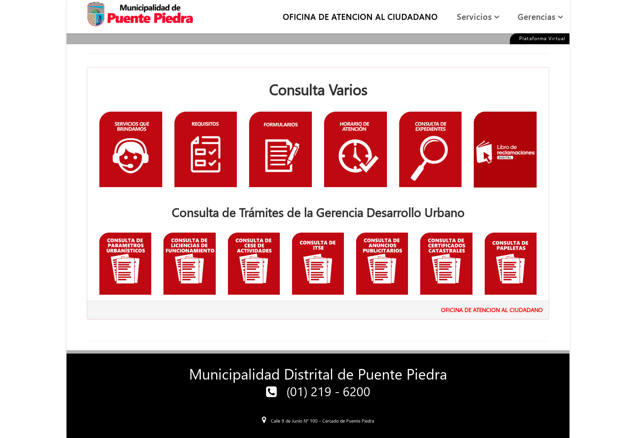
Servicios (474, 16)
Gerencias (536, 16)
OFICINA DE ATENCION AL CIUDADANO (360, 16)
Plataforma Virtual (542, 38)
